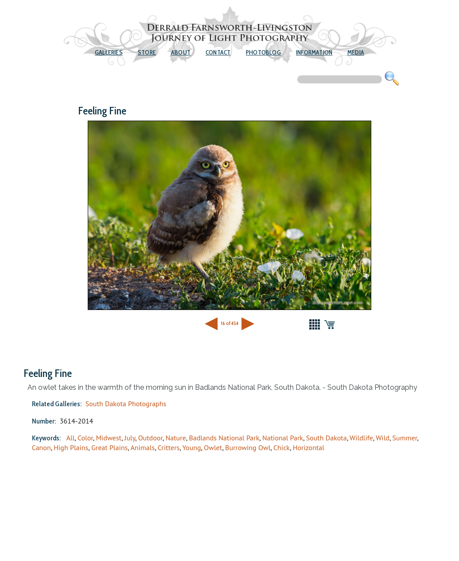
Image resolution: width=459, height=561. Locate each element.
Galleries (109, 52)
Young (191, 447)
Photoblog (263, 52)
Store (147, 52)
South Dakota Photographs (126, 403)
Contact (218, 52)
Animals (142, 447)
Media (355, 52)
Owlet (213, 447)
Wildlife (361, 437)
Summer (405, 437)
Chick (281, 447)
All (70, 437)
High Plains (71, 447)
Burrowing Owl (247, 447)
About (181, 52)
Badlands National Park (224, 437)
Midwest (108, 437)
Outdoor (150, 437)
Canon (41, 447)
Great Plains (109, 447)
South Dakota (326, 437)
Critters (169, 447)
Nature (175, 437)
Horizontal (308, 447)
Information (314, 52)
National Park (282, 437)
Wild (382, 437)
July (129, 437)
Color (85, 437)
